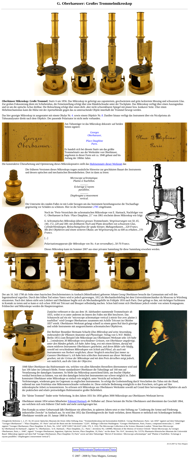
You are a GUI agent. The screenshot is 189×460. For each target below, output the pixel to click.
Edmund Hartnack (77, 401)
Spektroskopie (101, 449)
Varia (113, 449)
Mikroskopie (86, 449)
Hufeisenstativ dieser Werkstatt (106, 164)
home (76, 449)
